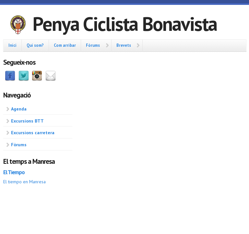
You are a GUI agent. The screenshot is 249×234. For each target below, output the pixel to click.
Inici (12, 45)
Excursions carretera (32, 133)
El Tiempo (14, 172)
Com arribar (65, 45)
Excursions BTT (27, 121)
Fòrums (93, 45)
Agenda (19, 109)
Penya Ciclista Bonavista (124, 23)
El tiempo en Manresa (24, 182)
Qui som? (35, 45)
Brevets (123, 45)
